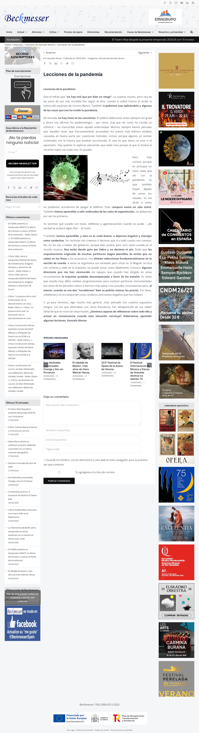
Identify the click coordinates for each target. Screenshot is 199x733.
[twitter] (170, 3)
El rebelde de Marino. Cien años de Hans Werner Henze (81, 367)
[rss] (193, 3)
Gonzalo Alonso (54, 58)
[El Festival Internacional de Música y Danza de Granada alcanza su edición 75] (141, 344)
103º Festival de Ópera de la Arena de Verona (112, 366)
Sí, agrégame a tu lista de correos (79, 472)
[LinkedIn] (20, 187)
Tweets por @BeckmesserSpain (22, 597)
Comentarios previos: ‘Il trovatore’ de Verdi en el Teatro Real (22, 495)
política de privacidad (26, 175)
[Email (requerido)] (92, 440)
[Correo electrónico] (36, 187)
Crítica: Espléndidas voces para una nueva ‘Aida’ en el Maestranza (22, 513)
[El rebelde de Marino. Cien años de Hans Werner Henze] (83, 344)
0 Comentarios (50, 377)
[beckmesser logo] (27, 11)
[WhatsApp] (25, 187)
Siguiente (143, 52)
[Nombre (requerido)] (92, 430)
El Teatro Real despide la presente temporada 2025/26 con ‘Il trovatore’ (21, 413)
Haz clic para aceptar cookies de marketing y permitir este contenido (22, 597)
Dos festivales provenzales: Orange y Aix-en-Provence (53, 367)
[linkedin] (187, 3)
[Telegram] (31, 187)
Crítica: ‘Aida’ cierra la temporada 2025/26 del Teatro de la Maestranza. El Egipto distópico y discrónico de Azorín (22, 282)
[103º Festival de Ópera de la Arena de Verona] (112, 344)
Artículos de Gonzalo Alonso (111, 58)
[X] (14, 187)
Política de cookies (102, 730)
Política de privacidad (85, 730)
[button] (191, 32)
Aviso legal (71, 730)
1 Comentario (137, 384)
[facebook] (165, 3)
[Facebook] (8, 187)
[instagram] (176, 3)
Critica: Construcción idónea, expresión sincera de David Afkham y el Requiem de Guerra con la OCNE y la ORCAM (21, 351)
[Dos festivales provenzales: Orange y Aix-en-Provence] (54, 344)
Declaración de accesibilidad (121, 730)
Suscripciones (22, 76)
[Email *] (22, 152)
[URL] (92, 449)
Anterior (51, 52)
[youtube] (181, 3)
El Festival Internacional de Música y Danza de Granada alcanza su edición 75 (140, 370)
